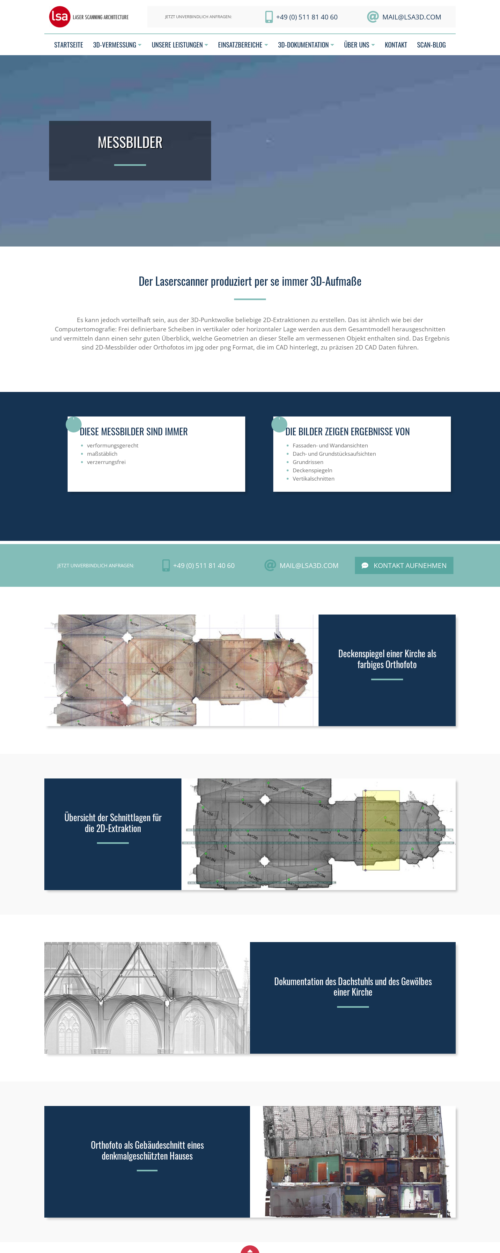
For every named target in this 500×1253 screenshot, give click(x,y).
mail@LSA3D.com (411, 16)
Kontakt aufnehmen (410, 565)
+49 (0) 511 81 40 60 (307, 16)
